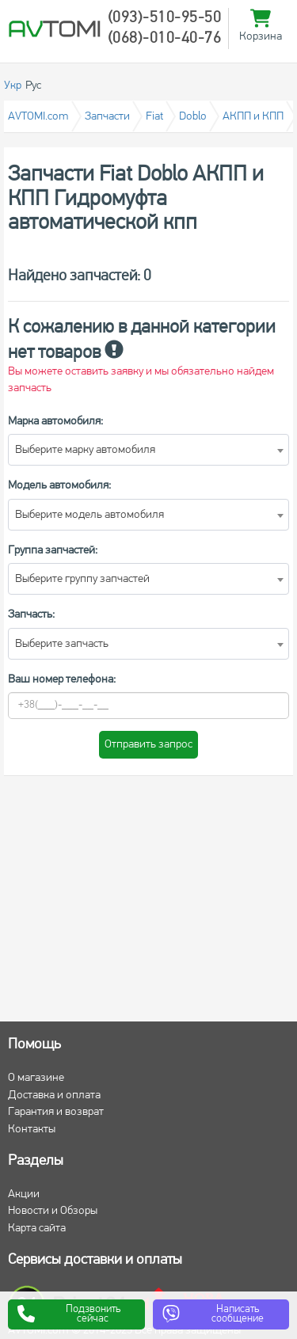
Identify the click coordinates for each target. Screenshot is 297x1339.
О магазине (36, 1078)
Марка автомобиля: (55, 422)
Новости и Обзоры (52, 1211)
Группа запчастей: (52, 551)
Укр (12, 86)
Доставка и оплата (54, 1095)
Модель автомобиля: (59, 486)
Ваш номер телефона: (62, 680)
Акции (24, 1194)
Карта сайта (37, 1228)
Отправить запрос (148, 745)
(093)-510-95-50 (165, 18)
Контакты (31, 1129)
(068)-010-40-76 (165, 39)
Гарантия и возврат (56, 1112)
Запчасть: (31, 615)
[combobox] (148, 450)
